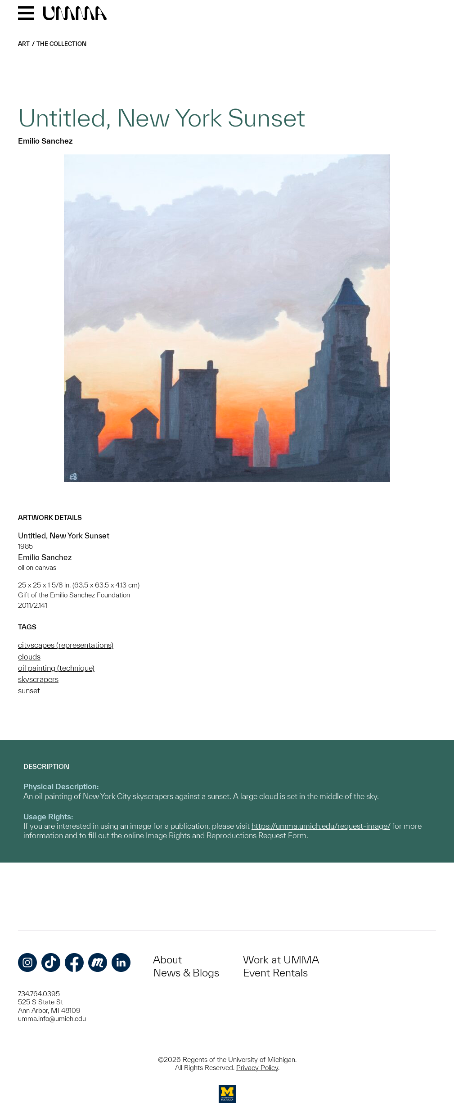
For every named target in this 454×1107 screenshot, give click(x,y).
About (167, 959)
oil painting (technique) (56, 668)
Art (24, 44)
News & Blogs (186, 973)
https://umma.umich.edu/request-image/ (321, 826)
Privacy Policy (257, 1067)
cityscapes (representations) (65, 645)
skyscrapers (38, 679)
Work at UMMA (281, 959)
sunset (29, 690)
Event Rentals (275, 973)
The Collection (61, 44)
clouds (29, 656)
